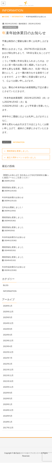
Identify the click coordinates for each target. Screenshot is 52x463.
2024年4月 (7, 335)
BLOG (5, 285)
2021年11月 (8, 375)
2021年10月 (8, 381)
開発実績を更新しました (12, 187)
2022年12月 (8, 352)
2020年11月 (8, 387)
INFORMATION (10, 27)
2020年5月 (7, 398)
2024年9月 (7, 329)
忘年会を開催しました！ (12, 207)
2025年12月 (8, 312)
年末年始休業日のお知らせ (13, 237)
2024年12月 (8, 323)
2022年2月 (7, 364)
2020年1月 (7, 404)
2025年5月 (7, 317)
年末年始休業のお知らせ (12, 197)
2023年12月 (8, 340)
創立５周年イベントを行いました (21, 157)
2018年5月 (7, 416)
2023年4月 (7, 346)
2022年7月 (7, 358)
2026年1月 (7, 306)
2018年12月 (8, 410)
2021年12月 (8, 369)
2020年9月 (7, 393)
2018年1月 (7, 422)
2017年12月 (8, 427)
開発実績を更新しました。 (18, 151)
